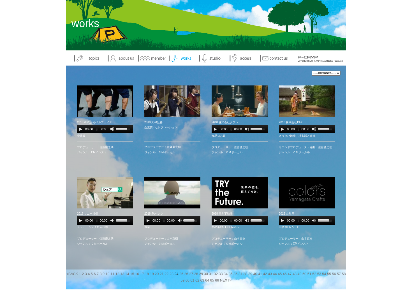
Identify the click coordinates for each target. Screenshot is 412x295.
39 (250, 274)
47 (289, 274)
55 (329, 274)
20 (157, 274)
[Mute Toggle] (112, 129)
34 (226, 274)
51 (309, 274)
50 (304, 274)
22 (166, 274)
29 (201, 274)
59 (182, 280)
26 (186, 274)
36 (235, 274)
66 (217, 280)
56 (334, 274)
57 (339, 274)
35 (231, 274)
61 (192, 280)
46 (285, 274)
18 (147, 274)
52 (314, 274)
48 (295, 274)
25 (181, 274)
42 (265, 274)
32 (216, 274)
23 (171, 274)
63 (202, 280)
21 (162, 274)
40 (255, 274)
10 (108, 274)
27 (191, 274)
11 (112, 274)
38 (245, 274)
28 (196, 274)
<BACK (72, 274)
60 (187, 280)
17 (142, 274)
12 (117, 274)
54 (324, 274)
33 (221, 274)
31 (211, 274)
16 (137, 274)
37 (240, 274)
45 (280, 274)
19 (152, 274)
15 (132, 274)
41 (260, 274)
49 (300, 274)
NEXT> (226, 280)
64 (207, 280)
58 (344, 274)
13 (122, 274)
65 (212, 280)
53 (319, 274)
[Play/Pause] (80, 129)
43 (270, 274)
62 (197, 280)
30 (206, 274)
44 (275, 274)
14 (127, 274)
